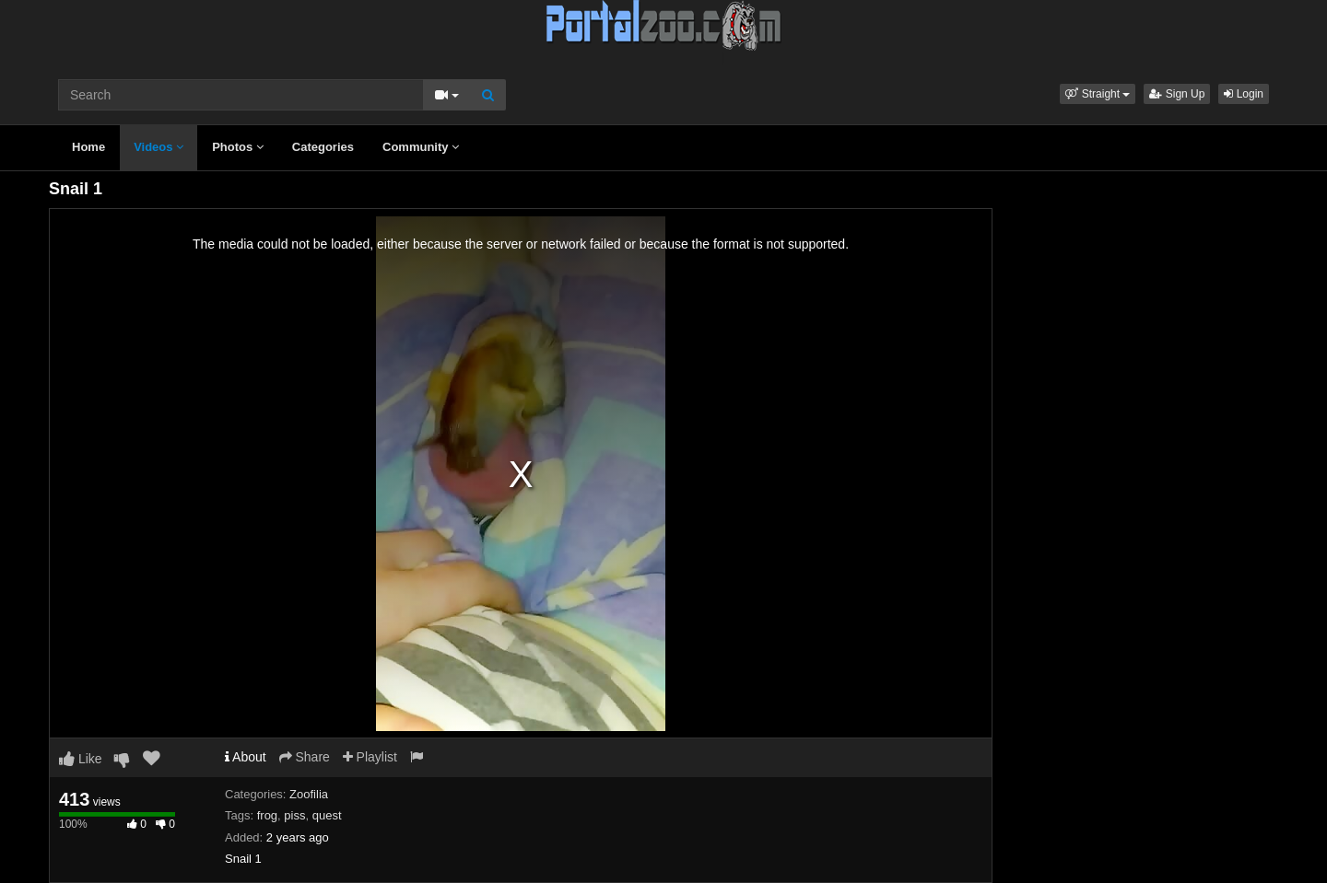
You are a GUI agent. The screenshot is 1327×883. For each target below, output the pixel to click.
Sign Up (1176, 93)
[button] (1097, 94)
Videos (158, 147)
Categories (323, 147)
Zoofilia (308, 794)
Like (80, 758)
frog (267, 815)
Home (88, 147)
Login (1243, 93)
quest (327, 815)
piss (294, 815)
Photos (238, 147)
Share (304, 756)
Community (420, 147)
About (245, 756)
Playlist (370, 756)
